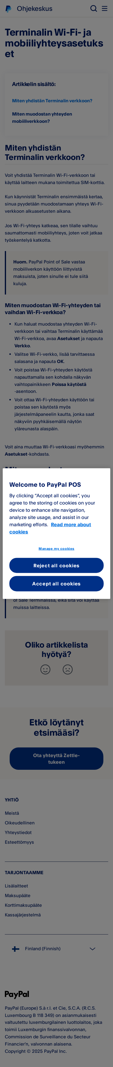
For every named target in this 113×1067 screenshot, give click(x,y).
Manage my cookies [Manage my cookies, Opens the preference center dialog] (56, 548)
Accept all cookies (56, 584)
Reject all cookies (56, 565)
